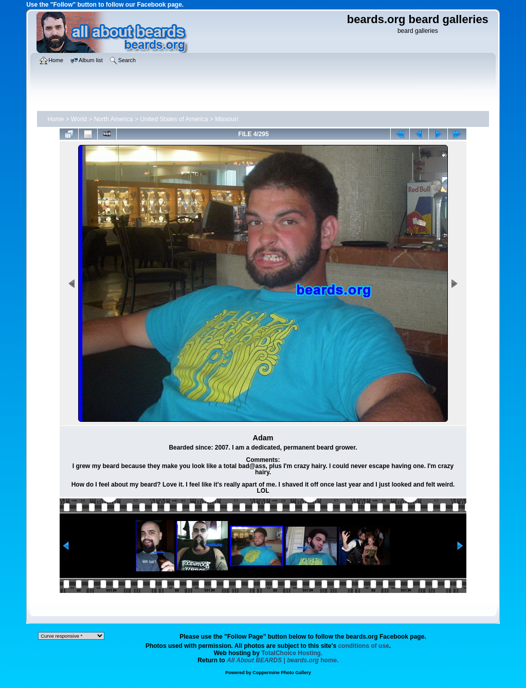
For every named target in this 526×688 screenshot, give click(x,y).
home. (283, 660)
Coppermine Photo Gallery (281, 672)
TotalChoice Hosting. (291, 653)
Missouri (226, 119)
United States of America (174, 119)
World (79, 119)
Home (55, 119)
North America (113, 119)
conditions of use (363, 645)
